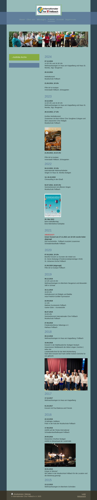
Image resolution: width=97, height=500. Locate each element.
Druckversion (17, 494)
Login (84, 494)
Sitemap (28, 494)
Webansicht (81, 496)
